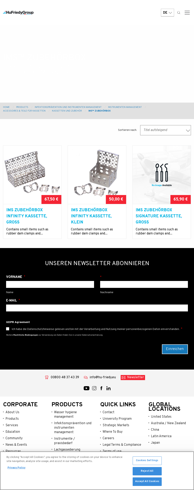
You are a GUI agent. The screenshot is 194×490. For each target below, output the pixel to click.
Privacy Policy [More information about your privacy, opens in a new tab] (16, 467)
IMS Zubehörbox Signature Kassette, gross (159, 216)
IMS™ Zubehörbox (99, 110)
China (155, 430)
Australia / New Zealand (168, 423)
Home (6, 107)
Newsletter (135, 377)
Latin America (161, 436)
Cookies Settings (147, 460)
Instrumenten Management (125, 107)
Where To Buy (112, 432)
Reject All (147, 471)
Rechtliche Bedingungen (25, 335)
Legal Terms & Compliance (122, 445)
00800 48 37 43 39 (65, 377)
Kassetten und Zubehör (67, 110)
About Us (12, 412)
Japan (155, 443)
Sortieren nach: (127, 130)
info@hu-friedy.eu (103, 377)
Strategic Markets (116, 425)
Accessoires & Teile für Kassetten (24, 110)
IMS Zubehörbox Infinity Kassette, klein (91, 216)
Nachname (144, 277)
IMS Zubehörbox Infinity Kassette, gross (26, 216)
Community (14, 438)
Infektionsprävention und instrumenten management (72, 427)
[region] (97, 470)
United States (161, 417)
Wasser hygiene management (65, 414)
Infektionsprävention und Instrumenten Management (68, 107)
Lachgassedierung (67, 450)
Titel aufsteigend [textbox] (155, 130)
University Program (117, 419)
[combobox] (165, 130)
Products (22, 107)
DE (167, 12)
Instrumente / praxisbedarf (64, 441)
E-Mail (12, 300)
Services (11, 425)
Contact (108, 412)
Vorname (14, 277)
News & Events (16, 445)
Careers (108, 438)
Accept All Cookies (147, 481)
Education (12, 432)
